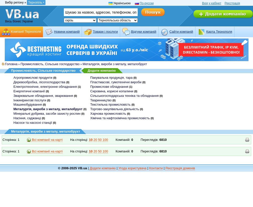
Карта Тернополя (219, 31)
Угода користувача (132, 168)
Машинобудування (28, 104)
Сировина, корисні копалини (111, 91)
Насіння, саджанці (27, 118)
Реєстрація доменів (180, 168)
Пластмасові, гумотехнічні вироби (115, 82)
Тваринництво (101, 100)
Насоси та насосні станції (33, 123)
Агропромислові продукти (33, 77)
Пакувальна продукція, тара (111, 77)
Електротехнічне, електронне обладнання (45, 87)
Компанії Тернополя (26, 31)
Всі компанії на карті (45, 140)
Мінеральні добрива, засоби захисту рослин (47, 113)
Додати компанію (102, 70)
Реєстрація (232, 3)
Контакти (156, 168)
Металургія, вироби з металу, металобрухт (115, 64)
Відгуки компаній (143, 31)
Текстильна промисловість (110, 104)
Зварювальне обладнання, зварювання (43, 96)
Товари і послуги (105, 31)
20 (95, 140)
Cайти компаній (181, 31)
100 (105, 140)
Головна (11, 64)
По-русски (147, 3)
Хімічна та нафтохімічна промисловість (120, 118)
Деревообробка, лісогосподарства (40, 82)
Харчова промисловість (108, 113)
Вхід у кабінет (211, 3)
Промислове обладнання (109, 87)
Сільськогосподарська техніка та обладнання (124, 96)
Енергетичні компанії (29, 91)
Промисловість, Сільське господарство (50, 64)
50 (100, 140)
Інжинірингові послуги (30, 100)
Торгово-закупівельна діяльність (114, 109)
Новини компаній (67, 31)
